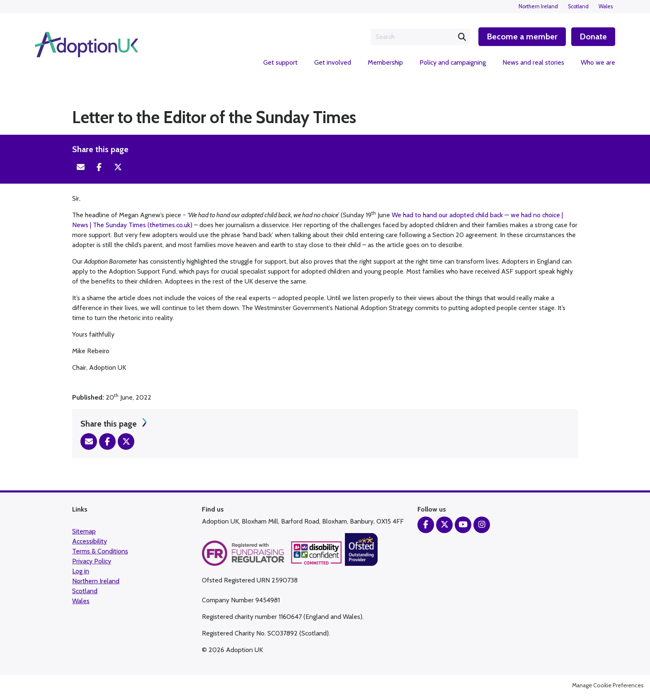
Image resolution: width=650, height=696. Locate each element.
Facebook (99, 167)
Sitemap (84, 531)
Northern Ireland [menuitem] (538, 6)
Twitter (117, 167)
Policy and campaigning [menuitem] (453, 62)
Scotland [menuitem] (578, 6)
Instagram (481, 525)
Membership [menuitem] (385, 62)
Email (80, 167)
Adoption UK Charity (86, 45)
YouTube (463, 525)
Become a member (522, 36)
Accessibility (89, 541)
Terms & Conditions (100, 551)
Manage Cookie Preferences (608, 685)
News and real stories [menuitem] (533, 62)
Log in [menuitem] (80, 571)
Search (462, 37)
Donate (593, 36)
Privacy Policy (91, 561)
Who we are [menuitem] (598, 62)
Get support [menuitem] (280, 62)
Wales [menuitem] (606, 6)
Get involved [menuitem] (332, 62)
